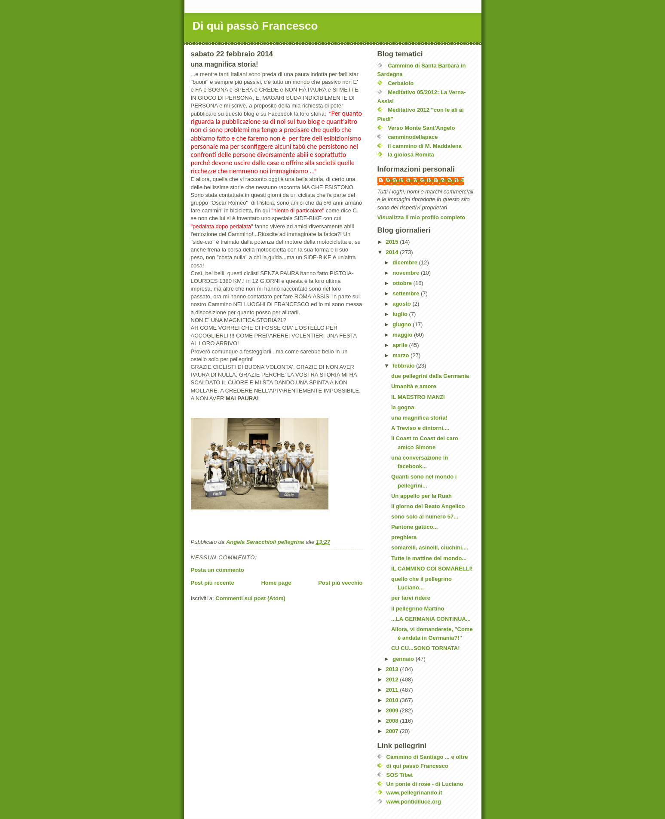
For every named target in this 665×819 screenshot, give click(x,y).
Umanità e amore (413, 386)
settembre (406, 293)
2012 (393, 679)
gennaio (403, 659)
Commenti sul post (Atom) (250, 598)
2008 (393, 721)
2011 (393, 690)
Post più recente (212, 583)
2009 (393, 710)
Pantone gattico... (414, 527)
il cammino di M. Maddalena (425, 146)
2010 (393, 700)
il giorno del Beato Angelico (428, 506)
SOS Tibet (399, 775)
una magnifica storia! (419, 417)
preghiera (404, 537)
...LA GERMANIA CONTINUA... (431, 619)
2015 (393, 242)
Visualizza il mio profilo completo (421, 217)
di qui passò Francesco (417, 766)
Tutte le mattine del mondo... (428, 558)
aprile (400, 345)
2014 (393, 252)
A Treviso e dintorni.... (420, 428)
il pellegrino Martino (417, 608)
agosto (402, 304)
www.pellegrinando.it (414, 792)
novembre (406, 273)
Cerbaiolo (401, 83)
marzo (401, 355)
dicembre (405, 262)
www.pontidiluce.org (413, 801)
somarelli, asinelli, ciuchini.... (429, 547)
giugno (402, 324)
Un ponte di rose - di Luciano (424, 784)
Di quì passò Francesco (255, 25)
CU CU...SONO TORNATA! (425, 648)
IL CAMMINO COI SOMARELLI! (432, 568)
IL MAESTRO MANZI (418, 397)
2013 (393, 669)
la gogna (402, 407)
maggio (403, 334)
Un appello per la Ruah (421, 496)
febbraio (404, 365)
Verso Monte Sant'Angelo (421, 128)
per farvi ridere (410, 598)
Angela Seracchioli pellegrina (425, 180)
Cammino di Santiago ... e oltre (427, 757)
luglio (400, 314)
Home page (276, 583)
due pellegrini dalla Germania (430, 376)
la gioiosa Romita (411, 154)
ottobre (402, 283)
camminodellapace (413, 137)
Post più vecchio (340, 583)
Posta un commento (217, 570)
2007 (393, 731)
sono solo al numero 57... (424, 516)
